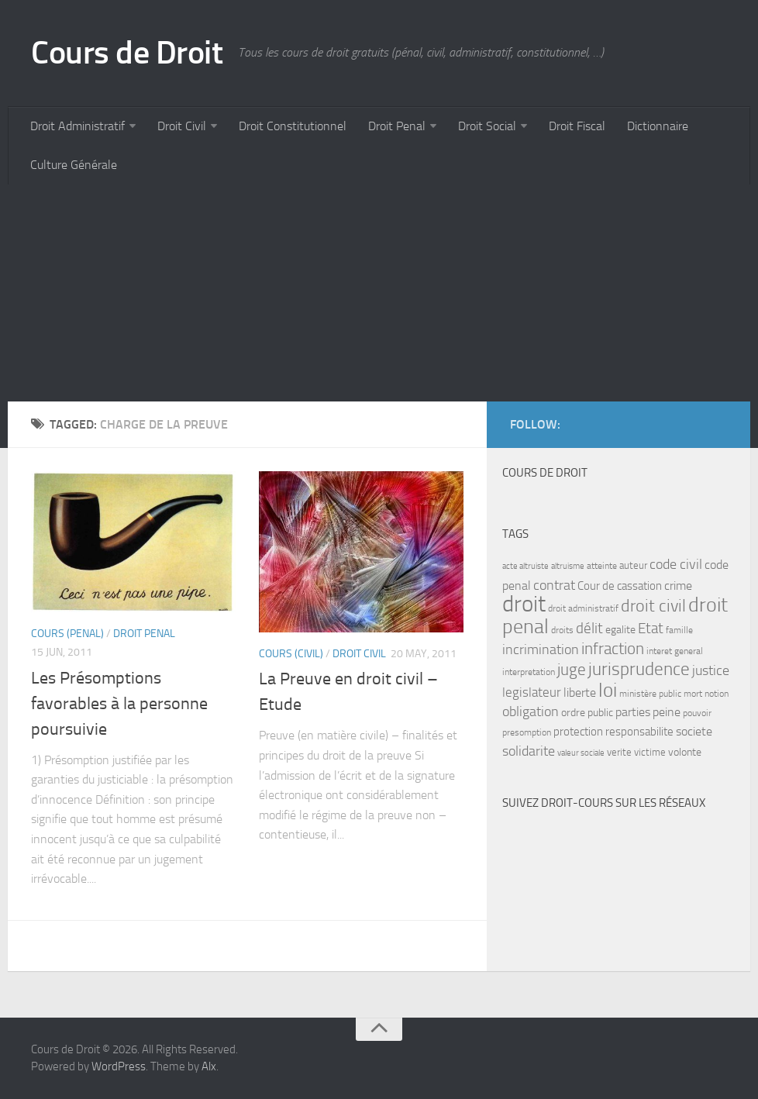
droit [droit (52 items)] (524, 604)
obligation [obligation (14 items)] (530, 712)
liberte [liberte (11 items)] (579, 693)
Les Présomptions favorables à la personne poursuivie (119, 703)
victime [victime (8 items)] (650, 752)
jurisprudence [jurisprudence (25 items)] (639, 669)
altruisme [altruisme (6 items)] (567, 566)
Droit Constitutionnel (292, 126)
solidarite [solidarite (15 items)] (528, 751)
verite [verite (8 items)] (619, 752)
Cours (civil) (291, 653)
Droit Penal (397, 126)
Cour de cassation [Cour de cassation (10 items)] (619, 586)
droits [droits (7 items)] (562, 630)
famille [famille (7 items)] (679, 630)
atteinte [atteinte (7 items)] (602, 565)
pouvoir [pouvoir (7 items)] (697, 713)
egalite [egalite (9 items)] (620, 629)
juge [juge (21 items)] (571, 669)
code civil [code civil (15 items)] (675, 564)
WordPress (118, 1066)
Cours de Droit (126, 52)
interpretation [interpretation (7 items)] (528, 672)
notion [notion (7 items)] (717, 693)
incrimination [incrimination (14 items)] (540, 650)
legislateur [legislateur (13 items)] (531, 692)
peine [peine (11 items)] (666, 712)
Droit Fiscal (577, 126)
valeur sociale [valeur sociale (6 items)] (581, 753)
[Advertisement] (379, 292)
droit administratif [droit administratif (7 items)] (583, 608)
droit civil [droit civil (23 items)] (653, 606)
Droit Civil (181, 126)
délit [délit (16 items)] (589, 628)
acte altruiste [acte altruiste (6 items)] (525, 566)
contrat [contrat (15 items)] (554, 585)
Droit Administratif (77, 126)
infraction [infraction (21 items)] (612, 648)
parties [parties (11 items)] (632, 712)
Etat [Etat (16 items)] (650, 628)
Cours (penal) (67, 633)
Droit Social (487, 126)
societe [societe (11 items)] (694, 732)
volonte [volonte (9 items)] (684, 752)
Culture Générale (73, 164)
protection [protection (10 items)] (578, 732)
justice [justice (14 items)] (710, 671)
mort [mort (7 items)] (693, 693)
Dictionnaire (657, 126)
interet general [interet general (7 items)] (674, 651)
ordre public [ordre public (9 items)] (587, 712)
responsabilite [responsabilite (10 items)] (639, 732)
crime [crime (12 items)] (678, 585)
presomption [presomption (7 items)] (526, 732)
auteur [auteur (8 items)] (633, 565)
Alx (209, 1066)
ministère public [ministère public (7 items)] (650, 693)
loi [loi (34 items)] (607, 690)
